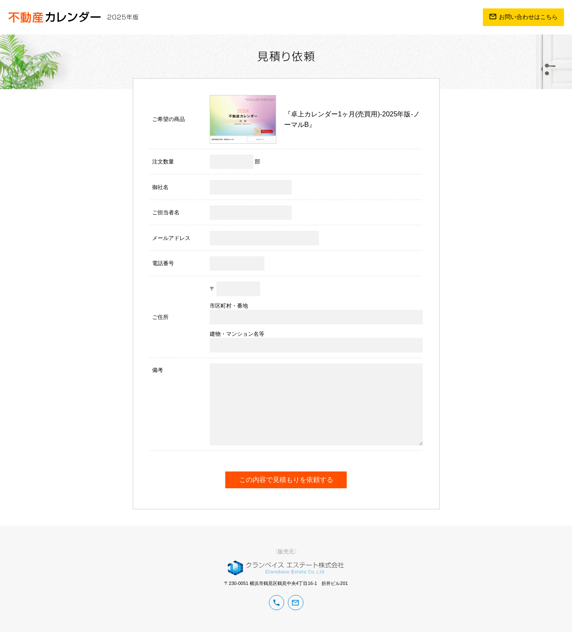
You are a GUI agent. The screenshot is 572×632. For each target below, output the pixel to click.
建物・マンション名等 (237, 334)
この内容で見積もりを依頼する (286, 479)
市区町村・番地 (229, 306)
